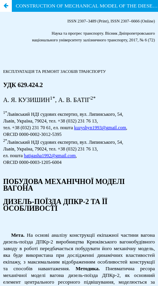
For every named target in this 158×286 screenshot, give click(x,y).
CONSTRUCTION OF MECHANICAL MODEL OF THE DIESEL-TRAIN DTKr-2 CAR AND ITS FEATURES (87, 6)
